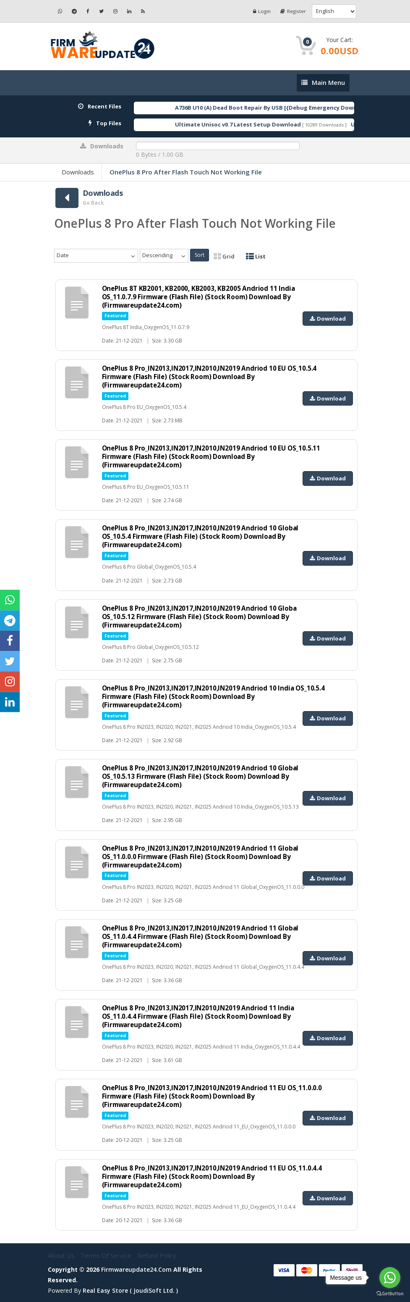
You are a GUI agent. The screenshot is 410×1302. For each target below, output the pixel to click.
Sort (199, 254)
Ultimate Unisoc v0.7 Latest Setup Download (254, 124)
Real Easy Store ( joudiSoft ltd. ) (130, 1290)
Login (261, 11)
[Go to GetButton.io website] (389, 1293)
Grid (224, 256)
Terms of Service (107, 1255)
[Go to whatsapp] (389, 1277)
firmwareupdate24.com (136, 1269)
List (256, 256)
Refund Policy (156, 1255)
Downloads (78, 172)
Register (293, 11)
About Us (62, 1255)
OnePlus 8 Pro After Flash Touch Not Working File (186, 172)
